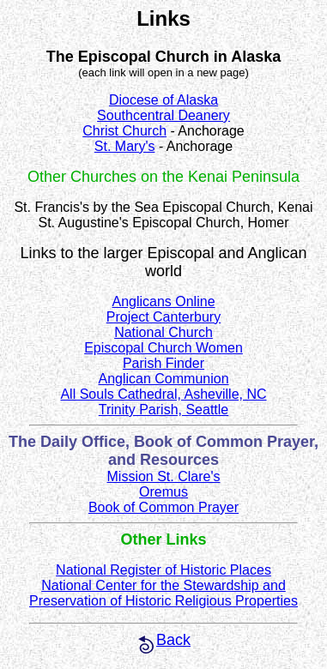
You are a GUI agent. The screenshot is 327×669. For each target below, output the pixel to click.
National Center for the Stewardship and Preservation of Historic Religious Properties (163, 593)
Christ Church (124, 131)
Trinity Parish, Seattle (163, 409)
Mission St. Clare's (164, 476)
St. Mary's (124, 146)
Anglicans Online (163, 301)
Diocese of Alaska (163, 100)
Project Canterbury (163, 317)
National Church (163, 332)
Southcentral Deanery (163, 115)
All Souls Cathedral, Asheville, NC (163, 394)
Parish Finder (163, 363)
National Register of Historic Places (163, 570)
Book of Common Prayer (163, 507)
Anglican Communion (163, 378)
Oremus (163, 492)
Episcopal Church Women (163, 348)
